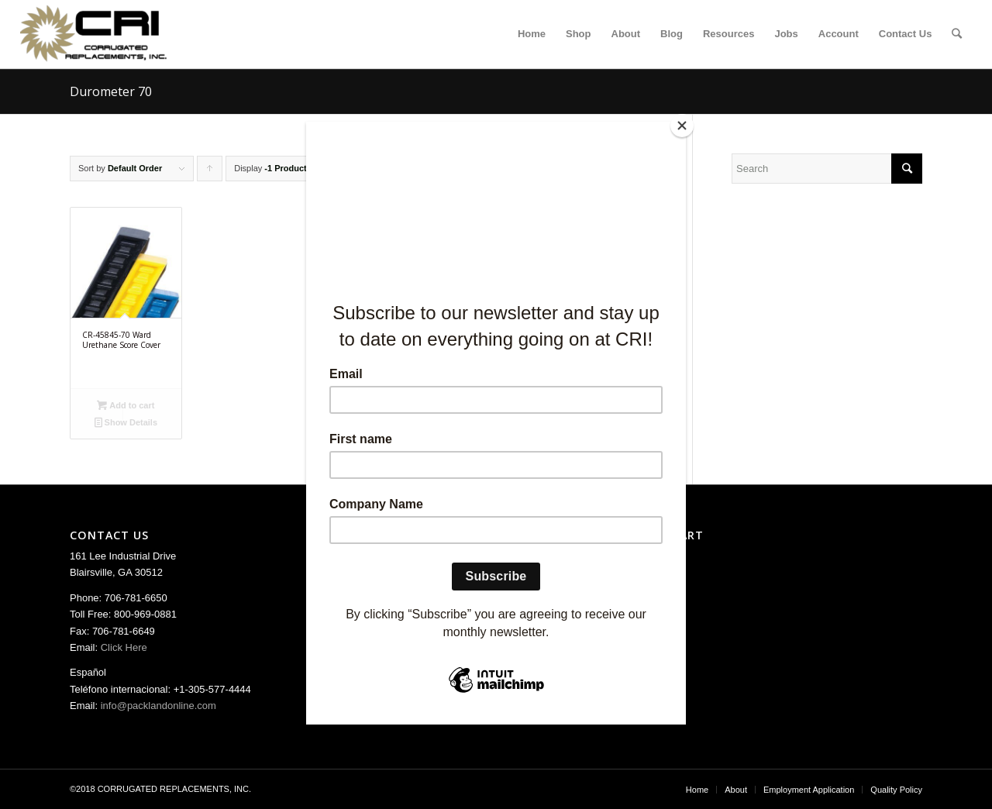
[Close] (682, 125)
